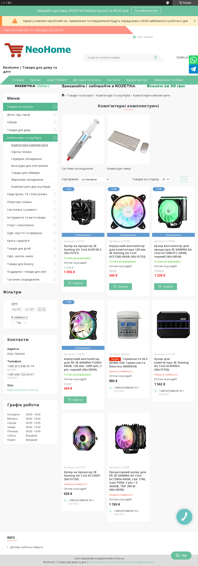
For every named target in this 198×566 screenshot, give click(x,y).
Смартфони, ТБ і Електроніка (27, 194)
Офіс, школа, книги (20, 256)
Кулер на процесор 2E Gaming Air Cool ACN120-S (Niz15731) (83, 249)
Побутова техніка (19, 202)
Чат (181, 555)
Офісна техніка (21, 152)
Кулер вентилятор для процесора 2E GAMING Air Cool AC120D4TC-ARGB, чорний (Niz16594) (173, 251)
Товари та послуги (20, 107)
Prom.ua (119, 558)
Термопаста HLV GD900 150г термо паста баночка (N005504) (128, 362)
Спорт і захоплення (20, 225)
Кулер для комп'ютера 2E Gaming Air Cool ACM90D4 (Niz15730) (171, 364)
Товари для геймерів (25, 173)
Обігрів (12, 122)
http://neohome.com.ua (22, 390)
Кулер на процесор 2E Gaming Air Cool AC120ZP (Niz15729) (82, 475)
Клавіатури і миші (119, 168)
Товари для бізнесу (20, 264)
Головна (18, 80)
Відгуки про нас (136, 80)
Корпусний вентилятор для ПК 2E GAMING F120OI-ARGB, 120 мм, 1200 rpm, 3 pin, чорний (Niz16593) (83, 364)
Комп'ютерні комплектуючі (29, 145)
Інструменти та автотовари (26, 217)
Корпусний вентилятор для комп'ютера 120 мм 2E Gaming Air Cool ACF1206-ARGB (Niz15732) (127, 251)
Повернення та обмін (168, 80)
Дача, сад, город (18, 114)
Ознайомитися (146, 10)
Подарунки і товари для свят (27, 272)
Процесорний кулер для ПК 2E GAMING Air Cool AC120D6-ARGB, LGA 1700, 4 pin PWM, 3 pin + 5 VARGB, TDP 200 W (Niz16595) (127, 481)
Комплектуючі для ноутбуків (30, 187)
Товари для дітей (19, 248)
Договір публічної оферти (26, 547)
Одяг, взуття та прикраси (24, 233)
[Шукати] (156, 57)
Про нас (35, 80)
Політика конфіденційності (139, 562)
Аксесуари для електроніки (29, 166)
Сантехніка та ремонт (22, 209)
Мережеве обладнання (27, 179)
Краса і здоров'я (18, 241)
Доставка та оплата (87, 80)
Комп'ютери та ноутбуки (24, 138)
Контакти (113, 80)
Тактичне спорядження (23, 279)
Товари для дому (19, 130)
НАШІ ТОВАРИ (57, 80)
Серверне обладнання (26, 159)
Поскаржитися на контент (104, 562)
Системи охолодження (77, 168)
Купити (78, 283)
